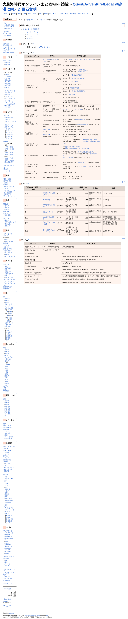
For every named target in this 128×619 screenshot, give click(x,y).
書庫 (6, 504)
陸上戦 (5, 243)
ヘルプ (89, 14)
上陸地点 (6, 452)
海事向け (7, 302)
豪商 (6, 496)
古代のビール (82, 71)
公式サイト (7, 31)
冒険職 (6, 401)
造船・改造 (8, 304)
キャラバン (7, 213)
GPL (47, 615)
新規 (61, 14)
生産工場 (7, 226)
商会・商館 (8, 498)
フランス (7, 100)
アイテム (6, 116)
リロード (52, 14)
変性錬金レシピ (10, 222)
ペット (5, 415)
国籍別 (6, 254)
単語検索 (73, 14)
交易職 (6, 402)
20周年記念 (8, 536)
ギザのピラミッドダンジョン (72, 109)
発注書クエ (9, 274)
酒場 (6, 487)
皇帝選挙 (6, 448)
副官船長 (7, 410)
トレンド (6, 47)
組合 (6, 506)
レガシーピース (32, 34)
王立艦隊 (8, 76)
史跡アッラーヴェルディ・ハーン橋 (77, 148)
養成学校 (6, 387)
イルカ (6, 431)
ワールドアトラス (9, 279)
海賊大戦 (7, 80)
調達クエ (8, 272)
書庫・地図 (7, 179)
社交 (6, 377)
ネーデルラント (9, 98)
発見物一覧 (7, 181)
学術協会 (6, 391)
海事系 (6, 353)
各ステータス (7, 427)
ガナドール (7, 236)
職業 (4, 348)
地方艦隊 (8, 502)
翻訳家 (6, 495)
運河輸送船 (10, 519)
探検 (10, 311)
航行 (11, 152)
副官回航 (7, 408)
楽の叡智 (7, 551)
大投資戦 (7, 84)
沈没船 (5, 184)
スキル (5, 355)
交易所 (6, 491)
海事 (6, 275)
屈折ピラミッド (48, 212)
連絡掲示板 (8, 28)
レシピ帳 (7, 129)
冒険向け (7, 298)
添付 (41, 14)
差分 (24, 14)
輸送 (10, 315)
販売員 (7, 489)
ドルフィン (8, 566)
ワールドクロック (9, 49)
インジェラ (54, 59)
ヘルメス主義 (73, 81)
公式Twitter (7, 35)
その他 (12, 149)
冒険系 (6, 349)
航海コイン (8, 576)
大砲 (7, 330)
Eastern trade (8, 538)
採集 (6, 372)
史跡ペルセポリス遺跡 (72, 147)
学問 (6, 147)
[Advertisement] (48, 291)
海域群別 (7, 250)
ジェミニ (7, 550)
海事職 (6, 404)
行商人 (6, 493)
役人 (6, 482)
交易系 (6, 351)
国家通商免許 (7, 287)
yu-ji (19, 617)
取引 (11, 154)
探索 (6, 370)
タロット (7, 433)
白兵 (11, 158)
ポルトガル (8, 94)
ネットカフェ (7, 578)
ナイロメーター (68, 157)
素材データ (9, 323)
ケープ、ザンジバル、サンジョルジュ (81, 59)
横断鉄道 (6, 471)
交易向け (7, 300)
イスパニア (8, 92)
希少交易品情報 (8, 52)
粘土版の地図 (74, 88)
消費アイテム (9, 117)
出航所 (6, 513)
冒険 (6, 266)
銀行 (6, 480)
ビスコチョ (46, 59)
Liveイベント (7, 61)
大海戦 (6, 74)
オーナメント (9, 510)
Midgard (7, 534)
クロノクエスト (8, 281)
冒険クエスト (32, 20)
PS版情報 (6, 580)
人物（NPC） (9, 478)
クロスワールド (8, 573)
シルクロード (9, 533)
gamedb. (11, 613)
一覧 (66, 14)
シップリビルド (9, 306)
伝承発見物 (7, 194)
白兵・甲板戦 (9, 241)
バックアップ (32, 14)
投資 (6, 483)
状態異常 (6, 429)
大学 (4, 389)
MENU (5, 601)
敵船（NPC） (7, 249)
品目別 (6, 207)
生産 (6, 154)
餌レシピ (9, 132)
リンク (5, 23)
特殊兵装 (9, 336)
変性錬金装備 (9, 162)
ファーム (6, 454)
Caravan (7, 540)
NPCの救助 (8, 438)
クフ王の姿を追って (44, 47)
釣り (6, 368)
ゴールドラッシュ (9, 196)
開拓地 (5, 456)
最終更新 (81, 14)
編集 (14, 14)
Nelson (6, 543)
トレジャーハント (9, 190)
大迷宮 (5, 188)
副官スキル (8, 406)
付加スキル (9, 325)
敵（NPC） (8, 247)
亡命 (6, 485)
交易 (6, 270)
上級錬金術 (10, 134)
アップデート (7, 531)
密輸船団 (7, 62)
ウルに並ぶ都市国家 (90, 140)
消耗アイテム (9, 125)
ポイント (7, 564)
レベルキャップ (9, 256)
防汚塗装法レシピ (83, 124)
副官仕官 (7, 412)
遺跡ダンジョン (8, 186)
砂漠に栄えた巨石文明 (31, 29)
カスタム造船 (9, 308)
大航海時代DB (9, 25)
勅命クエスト (9, 277)
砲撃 (6, 158)
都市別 (6, 206)
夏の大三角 (8, 546)
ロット (7, 119)
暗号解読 (8, 268)
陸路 (6, 562)
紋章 (7, 339)
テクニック (8, 245)
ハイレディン (9, 437)
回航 (6, 560)
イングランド (9, 102)
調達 (6, 374)
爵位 (4, 424)
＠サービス (7, 558)
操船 (6, 149)
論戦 (6, 183)
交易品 (5, 204)
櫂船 (8, 321)
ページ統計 (7, 588)
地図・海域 (7, 450)
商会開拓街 (7, 460)
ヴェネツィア (9, 96)
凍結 (19, 14)
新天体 (8, 364)
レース (6, 87)
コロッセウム (7, 234)
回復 (6, 160)
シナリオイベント (9, 91)
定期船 (8, 517)
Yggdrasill (7, 544)
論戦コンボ (46, 129)
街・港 (5, 474)
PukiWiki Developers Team (32, 615)
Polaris (6, 553)
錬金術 (6, 220)
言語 (6, 385)
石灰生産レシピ (80, 119)
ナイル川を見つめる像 (85, 152)
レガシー (42, 20)
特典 (4, 575)
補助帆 (8, 334)
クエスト (6, 264)
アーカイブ (7, 606)
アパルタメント (9, 508)
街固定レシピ (10, 136)
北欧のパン (81, 162)
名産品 (6, 209)
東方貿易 (7, 215)
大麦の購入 (83, 70)
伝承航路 (6, 288)
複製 (46, 14)
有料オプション (8, 556)
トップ (6, 14)
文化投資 (7, 85)
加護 (6, 435)
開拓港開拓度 (7, 45)
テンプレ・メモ (8, 584)
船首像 (8, 338)
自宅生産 (7, 414)
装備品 (5, 141)
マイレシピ (10, 130)
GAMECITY (7, 33)
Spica (6, 541)
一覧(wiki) (7, 359)
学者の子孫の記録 (76, 75)
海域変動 (6, 43)
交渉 (6, 152)
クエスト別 (8, 252)
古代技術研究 (7, 192)
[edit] (123, 23)
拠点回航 (9, 515)
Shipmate (7, 548)
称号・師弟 (7, 425)
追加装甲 (9, 332)
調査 (11, 147)
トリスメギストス (78, 78)
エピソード (8, 107)
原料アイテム (9, 127)
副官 (4, 399)
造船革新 (7, 64)
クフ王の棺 (46, 200)
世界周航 (7, 106)
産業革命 (6, 51)
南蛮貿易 (6, 211)
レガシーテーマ (32, 32)
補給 (6, 366)
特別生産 (9, 138)
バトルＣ (7, 78)
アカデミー (8, 82)
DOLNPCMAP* (9, 27)
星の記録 (72, 94)
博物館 (5, 169)
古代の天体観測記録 (78, 91)
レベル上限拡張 (9, 104)
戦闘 (10, 319)
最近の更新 (7, 599)
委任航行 (9, 521)
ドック (6, 458)
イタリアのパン (84, 166)
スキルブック (9, 357)
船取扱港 (7, 326)
